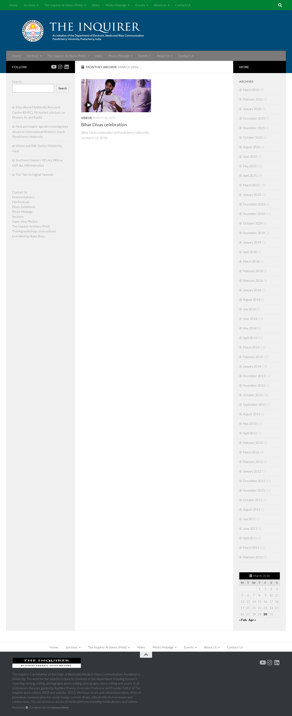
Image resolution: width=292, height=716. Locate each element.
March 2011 (251, 547)
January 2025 (252, 194)
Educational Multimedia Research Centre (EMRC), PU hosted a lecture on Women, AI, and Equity (38, 112)
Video (96, 5)
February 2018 (253, 271)
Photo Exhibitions (23, 207)
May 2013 (250, 423)
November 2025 (254, 128)
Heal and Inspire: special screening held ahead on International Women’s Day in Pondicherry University (40, 131)
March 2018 (251, 261)
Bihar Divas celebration (104, 124)
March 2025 (251, 185)
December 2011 (254, 481)
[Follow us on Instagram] (60, 66)
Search (16, 81)
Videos (86, 118)
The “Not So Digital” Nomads (34, 174)
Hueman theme (60, 707)
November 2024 (254, 214)
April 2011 (250, 538)
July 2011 (249, 519)
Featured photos (23, 197)
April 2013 (250, 433)
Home (13, 5)
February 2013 (253, 442)
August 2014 (251, 299)
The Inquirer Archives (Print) (63, 5)
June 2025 (250, 156)
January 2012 (252, 471)
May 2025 (250, 166)
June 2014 (250, 318)
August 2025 (251, 147)
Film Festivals (20, 202)
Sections (29, 5)
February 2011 (253, 557)
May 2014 (250, 328)
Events (140, 5)
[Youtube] (53, 66)
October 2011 (252, 500)
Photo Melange (116, 5)
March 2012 (251, 452)
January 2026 (252, 109)
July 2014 (249, 309)
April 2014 (250, 338)
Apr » (252, 620)
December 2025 (254, 118)
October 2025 (252, 137)
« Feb (243, 620)
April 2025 (250, 175)
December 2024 (254, 204)
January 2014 (252, 366)
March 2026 (251, 90)
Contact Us (183, 5)
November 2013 (254, 385)
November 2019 (254, 233)
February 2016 (253, 280)
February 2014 (253, 357)
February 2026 (253, 99)
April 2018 (250, 252)
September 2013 (254, 404)
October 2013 (252, 395)
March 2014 (251, 347)
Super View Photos (25, 221)
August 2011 (251, 509)
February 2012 (253, 462)
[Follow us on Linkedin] (66, 66)
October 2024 (252, 223)
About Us (160, 5)
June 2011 (250, 528)
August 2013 (251, 414)
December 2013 (254, 376)
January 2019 (252, 242)
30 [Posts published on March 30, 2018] (265, 614)
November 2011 (254, 490)
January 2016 (252, 290)
